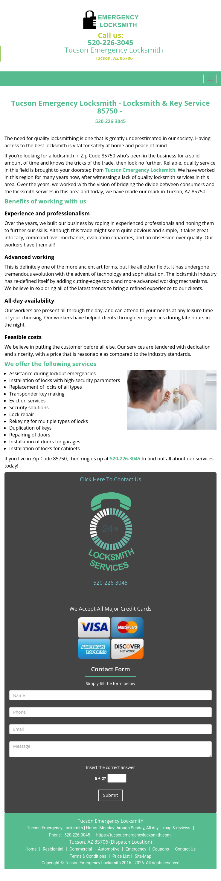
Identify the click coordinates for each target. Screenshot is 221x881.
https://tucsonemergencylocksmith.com (133, 835)
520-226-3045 (110, 42)
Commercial (80, 849)
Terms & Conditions (88, 856)
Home (31, 849)
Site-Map (143, 856)
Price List (121, 856)
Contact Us (185, 849)
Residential (53, 849)
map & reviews (177, 827)
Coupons (160, 849)
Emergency (136, 849)
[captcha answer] (116, 778)
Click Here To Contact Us (110, 479)
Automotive (109, 849)
